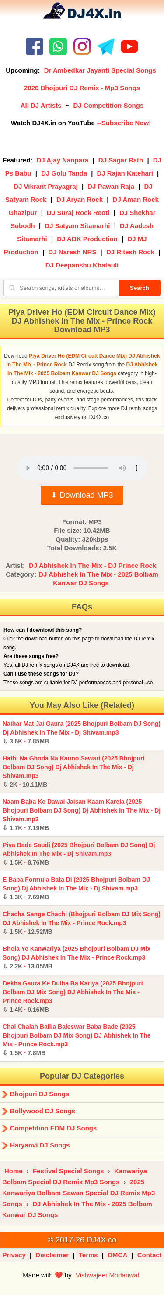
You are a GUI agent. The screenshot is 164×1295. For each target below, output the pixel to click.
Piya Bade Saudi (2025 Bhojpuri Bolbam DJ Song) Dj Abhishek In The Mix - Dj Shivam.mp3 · (79, 853)
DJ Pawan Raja (110, 186)
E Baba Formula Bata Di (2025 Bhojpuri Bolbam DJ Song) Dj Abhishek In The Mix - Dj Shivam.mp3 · (76, 888)
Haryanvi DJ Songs (40, 1145)
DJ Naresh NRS (72, 252)
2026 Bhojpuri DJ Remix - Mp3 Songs (82, 87)
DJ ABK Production (87, 239)
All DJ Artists (41, 105)
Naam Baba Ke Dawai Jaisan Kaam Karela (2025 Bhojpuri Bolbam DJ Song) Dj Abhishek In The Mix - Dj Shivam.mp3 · (82, 814)
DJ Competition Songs (108, 105)
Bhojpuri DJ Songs (39, 1094)
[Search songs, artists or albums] (61, 288)
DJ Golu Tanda (64, 173)
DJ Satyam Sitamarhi (77, 225)
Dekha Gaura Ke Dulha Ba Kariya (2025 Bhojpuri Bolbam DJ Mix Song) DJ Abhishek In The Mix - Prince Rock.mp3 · (73, 996)
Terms (88, 1255)
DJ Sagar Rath (120, 160)
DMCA (117, 1255)
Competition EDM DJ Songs (53, 1128)
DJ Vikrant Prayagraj (45, 186)
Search (139, 288)
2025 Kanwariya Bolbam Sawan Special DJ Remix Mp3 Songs (78, 1192)
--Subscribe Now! (124, 123)
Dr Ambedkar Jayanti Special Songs (100, 70)
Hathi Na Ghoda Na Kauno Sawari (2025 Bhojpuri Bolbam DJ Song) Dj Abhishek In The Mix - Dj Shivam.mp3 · (73, 771)
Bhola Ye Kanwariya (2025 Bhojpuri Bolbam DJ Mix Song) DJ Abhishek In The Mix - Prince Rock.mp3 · (76, 957)
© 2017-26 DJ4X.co (82, 1239)
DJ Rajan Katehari (125, 173)
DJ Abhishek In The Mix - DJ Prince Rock (92, 565)
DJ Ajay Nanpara (63, 160)
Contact (149, 1255)
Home (13, 1171)
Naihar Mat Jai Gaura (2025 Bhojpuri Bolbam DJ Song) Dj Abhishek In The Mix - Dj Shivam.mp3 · (82, 732)
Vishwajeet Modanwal (107, 1275)
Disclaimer (52, 1255)
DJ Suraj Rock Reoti (78, 212)
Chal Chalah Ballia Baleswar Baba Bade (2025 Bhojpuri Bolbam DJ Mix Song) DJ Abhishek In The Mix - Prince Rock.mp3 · (77, 1039)
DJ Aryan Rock (79, 199)
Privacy (13, 1255)
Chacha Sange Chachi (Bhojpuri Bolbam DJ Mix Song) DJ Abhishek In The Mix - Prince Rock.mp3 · (82, 923)
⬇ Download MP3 (82, 495)
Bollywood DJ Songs (42, 1111)
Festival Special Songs (68, 1171)
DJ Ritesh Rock (130, 252)
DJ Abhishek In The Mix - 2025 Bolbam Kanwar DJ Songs (98, 578)
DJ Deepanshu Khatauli (82, 265)
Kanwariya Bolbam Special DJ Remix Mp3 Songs (74, 1176)
